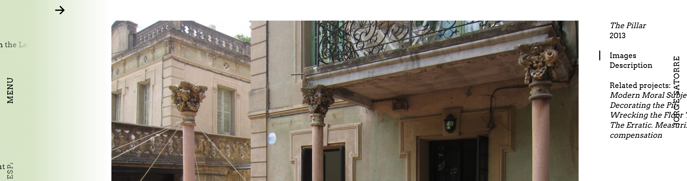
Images (641, 55)
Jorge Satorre (676, 90)
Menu (10, 90)
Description (649, 65)
